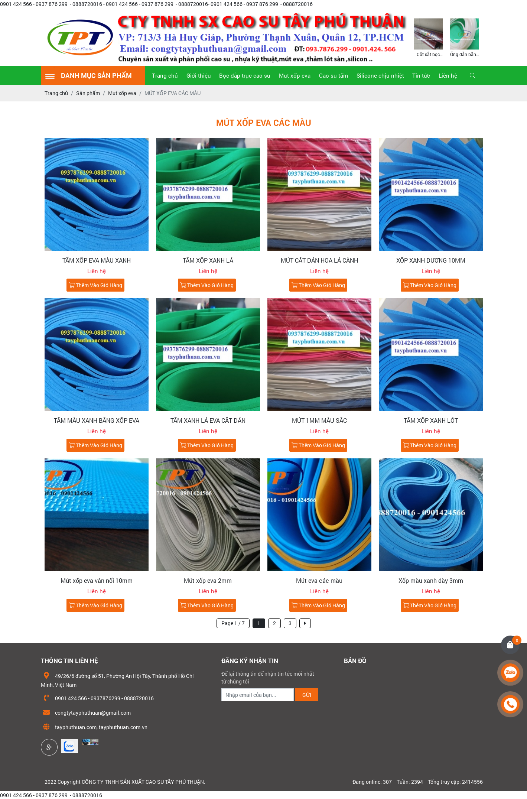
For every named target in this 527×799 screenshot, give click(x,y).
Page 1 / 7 (233, 623)
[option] (428, 37)
